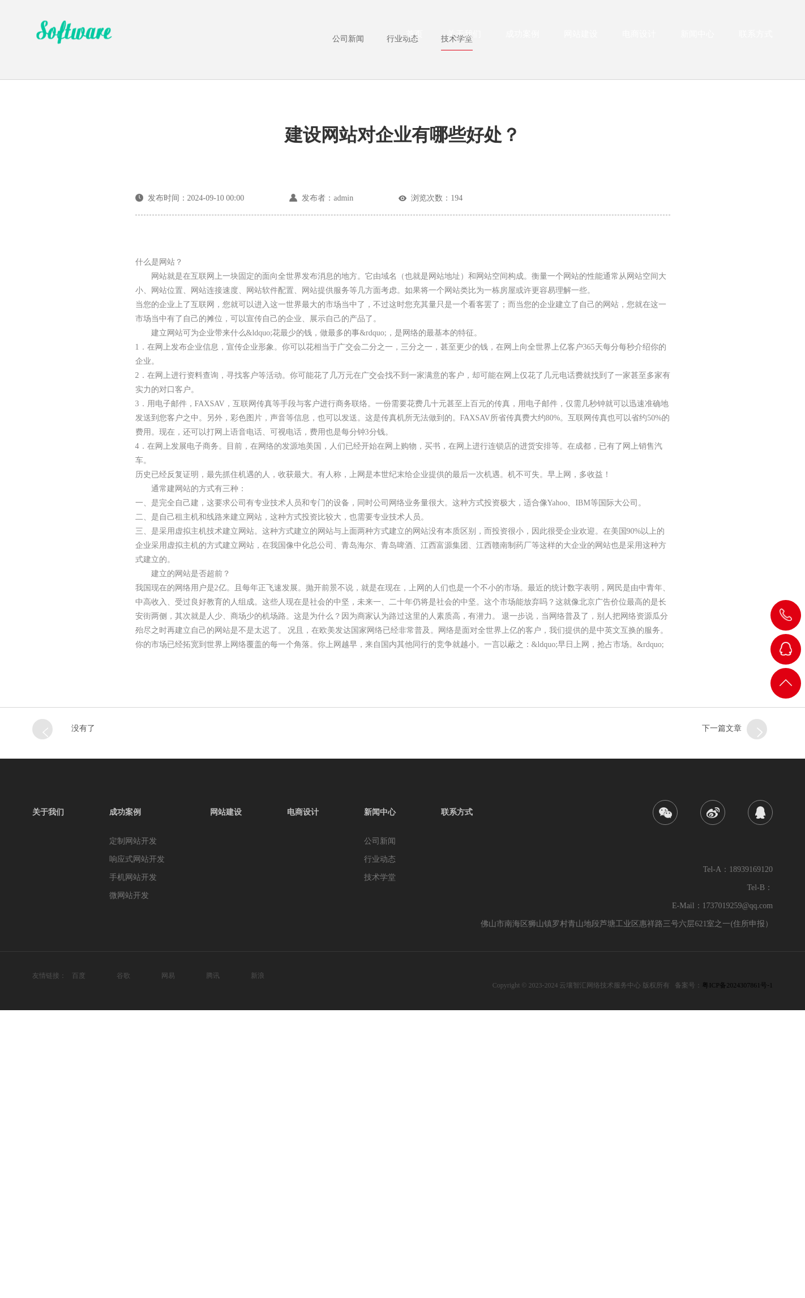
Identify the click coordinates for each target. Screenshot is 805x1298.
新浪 (257, 1263)
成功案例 (522, 37)
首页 (414, 37)
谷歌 (123, 1263)
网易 (168, 1263)
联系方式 (756, 37)
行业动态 (402, 326)
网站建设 (581, 37)
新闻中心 (697, 37)
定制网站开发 (133, 1129)
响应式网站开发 (137, 1147)
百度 (78, 1263)
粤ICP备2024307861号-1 (737, 1273)
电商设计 (639, 37)
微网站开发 (129, 1183)
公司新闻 (348, 326)
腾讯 (213, 1263)
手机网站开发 (133, 1165)
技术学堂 (457, 326)
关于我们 (464, 37)
